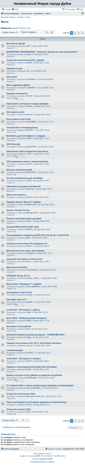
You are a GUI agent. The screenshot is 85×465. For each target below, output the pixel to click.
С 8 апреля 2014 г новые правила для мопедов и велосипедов (40, 385)
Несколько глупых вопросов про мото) (27, 151)
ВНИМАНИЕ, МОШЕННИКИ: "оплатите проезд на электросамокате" (42, 52)
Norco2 (29, 114)
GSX (28, 412)
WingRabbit (31, 377)
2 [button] (75, 32)
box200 (29, 352)
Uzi (27, 71)
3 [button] (78, 32)
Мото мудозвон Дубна (18, 85)
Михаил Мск (32, 212)
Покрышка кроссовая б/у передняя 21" (27, 243)
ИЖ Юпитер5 (13, 144)
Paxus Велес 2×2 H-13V (19, 119)
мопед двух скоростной (19, 292)
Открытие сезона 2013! (19, 409)
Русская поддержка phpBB (42, 459)
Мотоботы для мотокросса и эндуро (26, 136)
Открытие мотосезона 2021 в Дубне (25, 60)
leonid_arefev (32, 278)
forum (49, 454)
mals (28, 54)
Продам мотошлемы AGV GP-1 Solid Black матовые (34, 343)
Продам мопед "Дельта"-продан (24, 202)
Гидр (28, 337)
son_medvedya (33, 388)
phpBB (37, 456)
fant (28, 329)
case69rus (31, 79)
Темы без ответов (8, 17)
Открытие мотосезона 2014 (21, 394)
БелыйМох (31, 121)
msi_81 (29, 345)
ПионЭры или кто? (17, 299)
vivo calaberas (33, 286)
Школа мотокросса (17, 195)
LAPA (28, 154)
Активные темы (23, 17)
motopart (30, 253)
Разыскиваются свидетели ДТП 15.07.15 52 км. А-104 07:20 (38, 235)
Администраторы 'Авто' (21, 28)
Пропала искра (14, 68)
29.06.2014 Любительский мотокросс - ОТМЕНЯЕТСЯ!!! (36, 334)
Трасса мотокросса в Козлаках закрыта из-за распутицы (37, 402)
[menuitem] (15, 9)
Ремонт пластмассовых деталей (24, 218)
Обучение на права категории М (24, 186)
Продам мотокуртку (17, 93)
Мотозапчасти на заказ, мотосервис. (26, 250)
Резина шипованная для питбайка (25, 178)
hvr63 (28, 138)
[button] (82, 33)
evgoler (29, 302)
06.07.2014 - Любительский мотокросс (27, 318)
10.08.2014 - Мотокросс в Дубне (23, 310)
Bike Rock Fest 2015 (17, 267)
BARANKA (31, 172)
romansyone (32, 270)
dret (28, 237)
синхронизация (15, 350)
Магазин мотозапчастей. (19, 170)
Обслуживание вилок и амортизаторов (27, 161)
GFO (28, 46)
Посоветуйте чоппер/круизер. (22, 127)
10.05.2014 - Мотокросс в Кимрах (24, 358)
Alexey (29, 295)
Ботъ (28, 261)
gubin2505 (31, 146)
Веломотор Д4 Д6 (16, 43)
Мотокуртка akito (15, 112)
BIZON (29, 130)
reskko (29, 106)
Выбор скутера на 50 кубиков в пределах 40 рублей (34, 375)
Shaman (30, 189)
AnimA (29, 96)
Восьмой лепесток (35, 396)
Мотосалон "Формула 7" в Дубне (24, 284)
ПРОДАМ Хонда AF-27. (18, 275)
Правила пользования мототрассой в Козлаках (32, 367)
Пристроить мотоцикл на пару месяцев (27, 103)
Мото (5, 21)
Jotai (28, 312)
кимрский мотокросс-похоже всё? (24, 259)
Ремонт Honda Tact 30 (18, 210)
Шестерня (12, 77)
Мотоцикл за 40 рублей (19, 326)
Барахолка (31, 204)
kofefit (29, 62)
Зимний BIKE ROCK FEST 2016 (23, 227)
